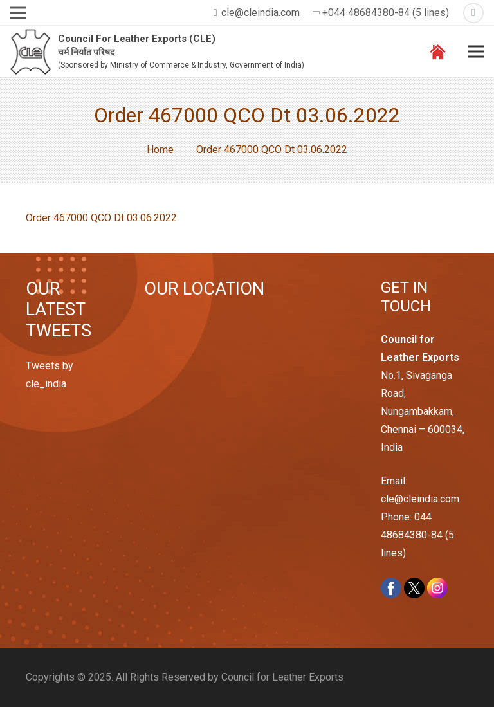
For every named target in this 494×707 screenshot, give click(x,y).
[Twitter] (473, 13)
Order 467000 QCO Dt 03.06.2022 (101, 218)
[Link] (30, 52)
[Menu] (476, 51)
